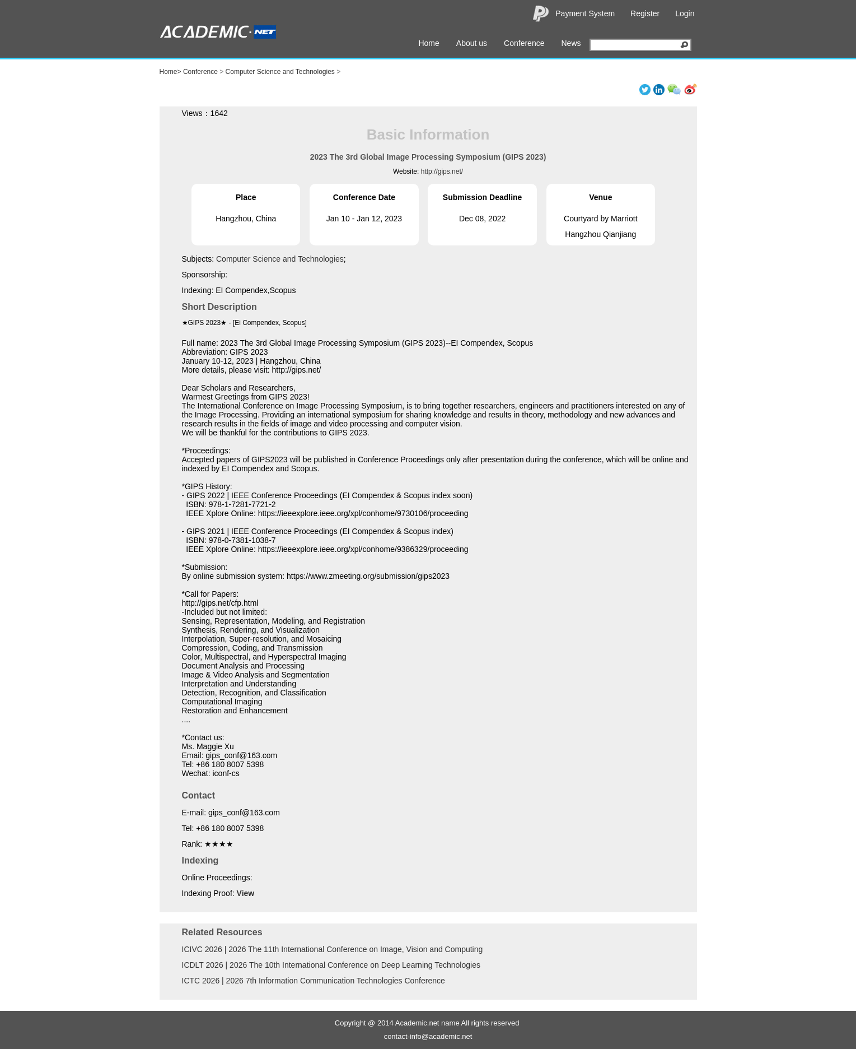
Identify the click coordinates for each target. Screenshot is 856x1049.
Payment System (585, 13)
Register (644, 13)
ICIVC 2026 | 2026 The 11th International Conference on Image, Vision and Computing (332, 949)
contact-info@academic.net (428, 1036)
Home (428, 43)
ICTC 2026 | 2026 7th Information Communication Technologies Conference (313, 980)
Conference (524, 43)
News (571, 43)
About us (471, 43)
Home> (170, 72)
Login (684, 13)
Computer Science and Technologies (280, 72)
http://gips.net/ (442, 171)
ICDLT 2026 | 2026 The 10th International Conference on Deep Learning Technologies (331, 964)
